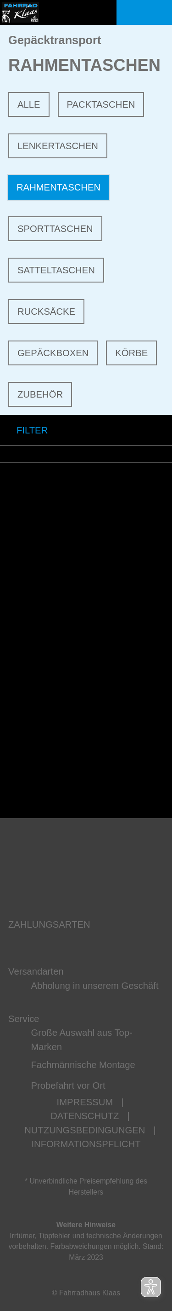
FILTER (24, 430)
